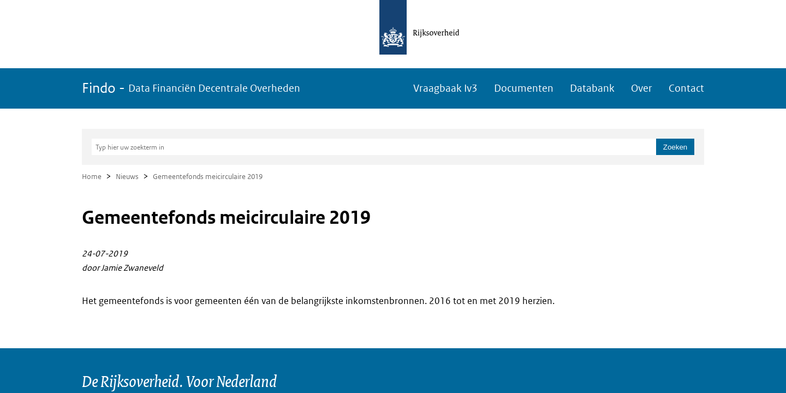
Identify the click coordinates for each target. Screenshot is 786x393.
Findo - (191, 88)
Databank (592, 88)
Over (641, 88)
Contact (686, 88)
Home (92, 176)
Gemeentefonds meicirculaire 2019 (208, 176)
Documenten (523, 88)
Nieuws (127, 176)
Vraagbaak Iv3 (445, 88)
